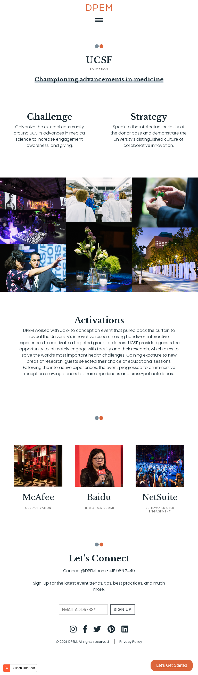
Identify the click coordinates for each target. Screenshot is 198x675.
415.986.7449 (122, 571)
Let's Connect (99, 558)
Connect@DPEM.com (84, 571)
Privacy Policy (130, 641)
